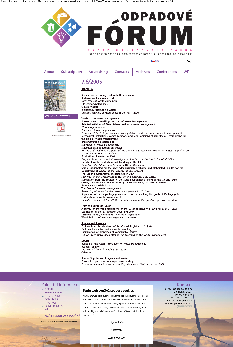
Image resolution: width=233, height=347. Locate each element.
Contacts (122, 72)
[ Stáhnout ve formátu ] (61, 136)
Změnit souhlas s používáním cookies (70, 316)
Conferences (167, 72)
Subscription (71, 72)
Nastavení (116, 330)
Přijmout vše (116, 322)
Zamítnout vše (116, 337)
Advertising (98, 72)
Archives (143, 72)
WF (186, 72)
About (49, 72)
